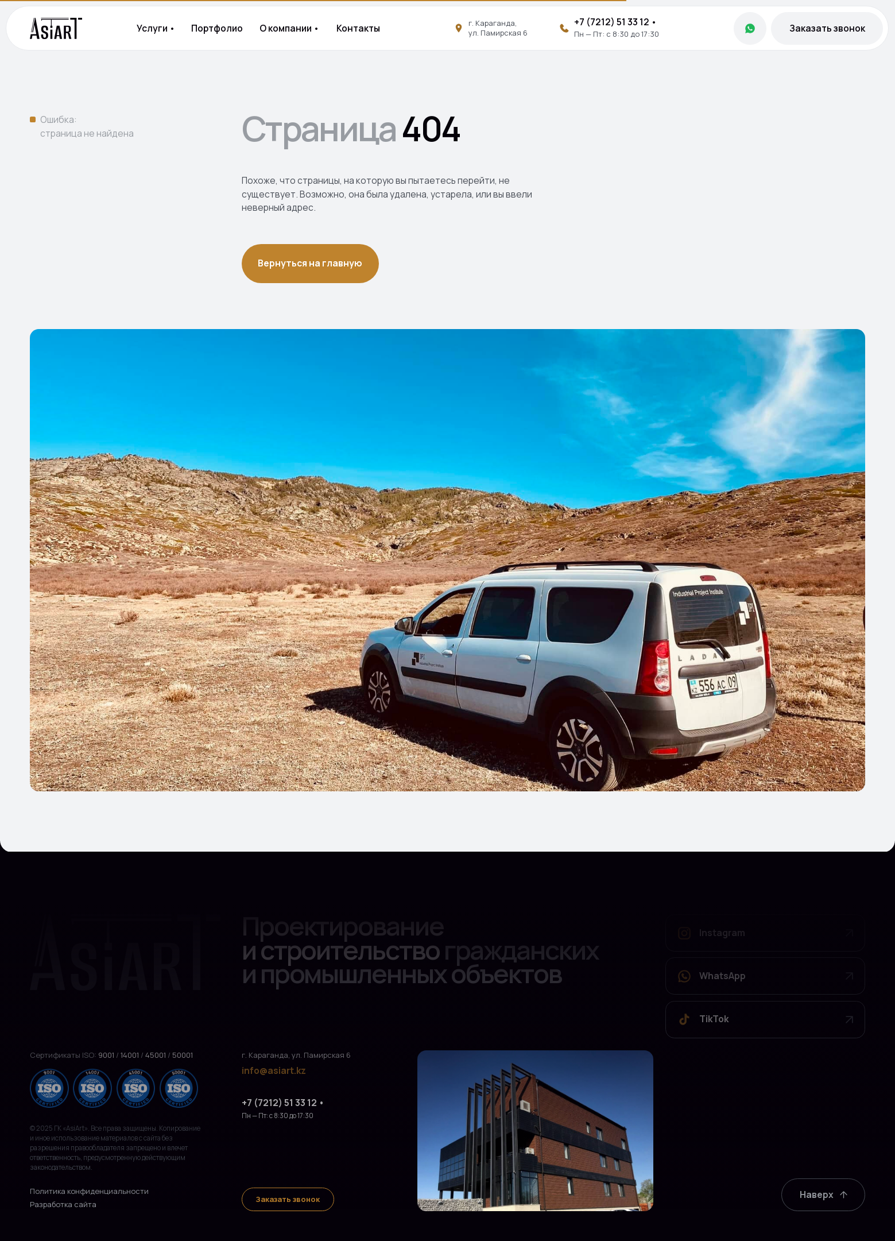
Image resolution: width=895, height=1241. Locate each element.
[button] (827, 28)
